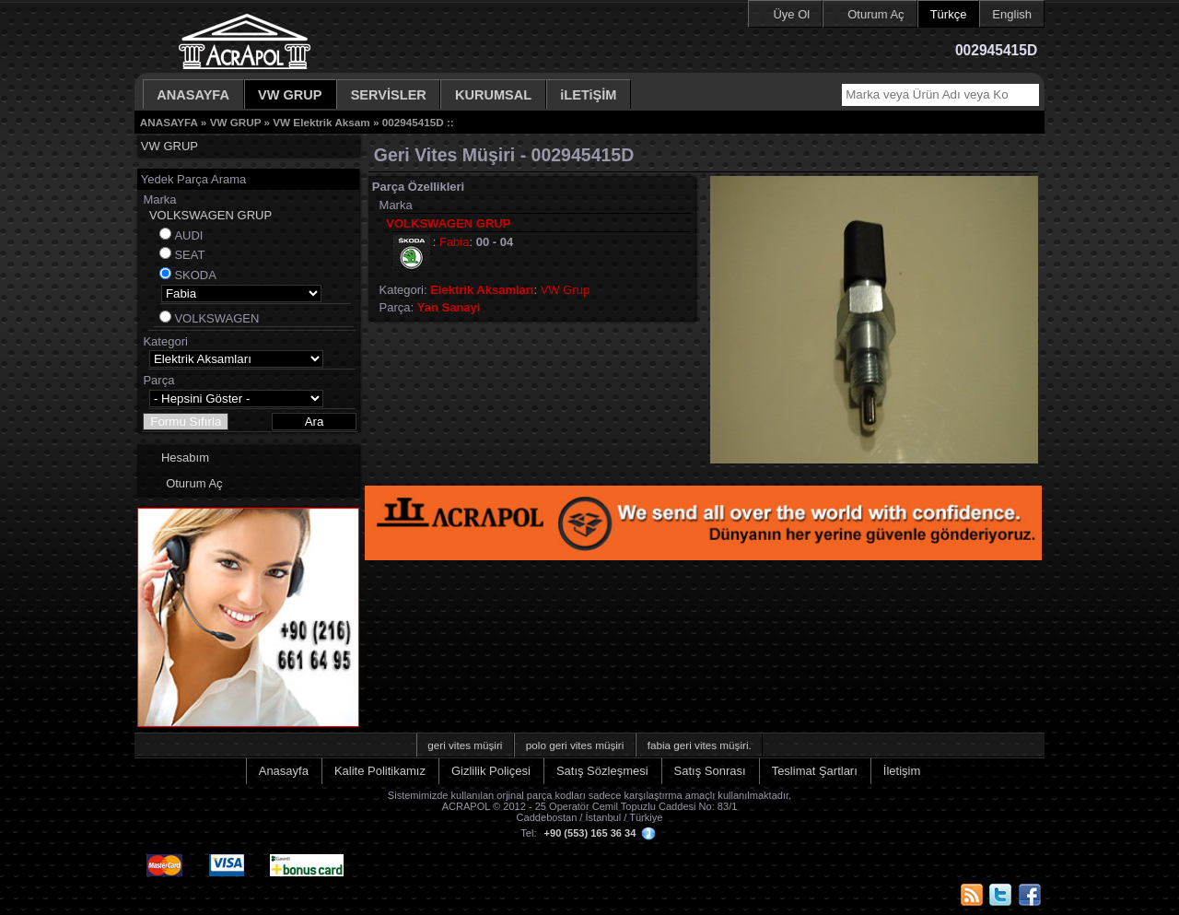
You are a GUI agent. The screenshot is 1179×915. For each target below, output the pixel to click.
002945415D (413, 122)
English (1012, 14)
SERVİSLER (388, 95)
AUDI (188, 235)
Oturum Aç (875, 14)
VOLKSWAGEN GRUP (210, 215)
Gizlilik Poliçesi (491, 771)
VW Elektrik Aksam (321, 122)
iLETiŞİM (588, 95)
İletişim (901, 771)
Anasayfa (284, 771)
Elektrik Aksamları (481, 290)
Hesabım (185, 457)
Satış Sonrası (710, 771)
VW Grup (565, 290)
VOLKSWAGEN (216, 318)
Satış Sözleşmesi (602, 771)
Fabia (454, 242)
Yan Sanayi (449, 307)
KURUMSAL (493, 95)
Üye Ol (791, 14)
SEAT (189, 255)
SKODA (195, 275)
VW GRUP (290, 95)
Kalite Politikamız (380, 771)
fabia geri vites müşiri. (700, 745)
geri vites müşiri (464, 745)
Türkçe (948, 14)
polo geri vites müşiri (575, 745)
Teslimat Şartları (815, 771)
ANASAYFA (193, 95)
